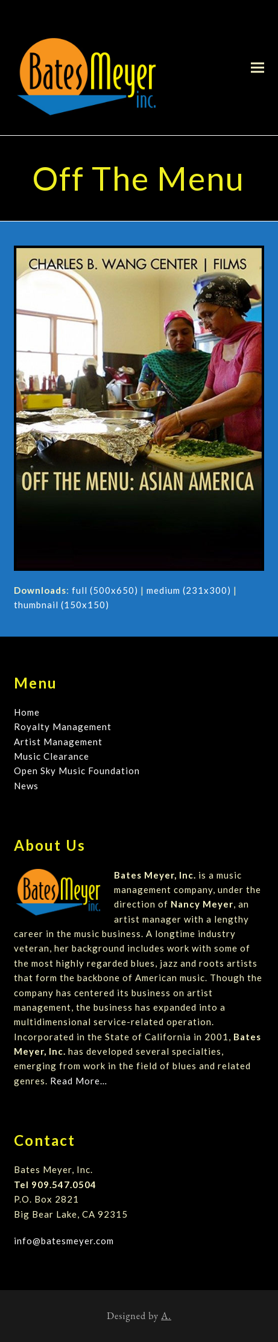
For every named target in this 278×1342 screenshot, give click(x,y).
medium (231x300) (189, 590)
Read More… (78, 1080)
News (26, 785)
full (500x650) (105, 590)
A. (166, 1315)
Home (27, 712)
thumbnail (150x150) (61, 604)
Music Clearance (51, 756)
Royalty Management (63, 726)
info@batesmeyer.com (64, 1240)
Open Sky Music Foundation (77, 770)
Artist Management (58, 741)
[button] (257, 67)
